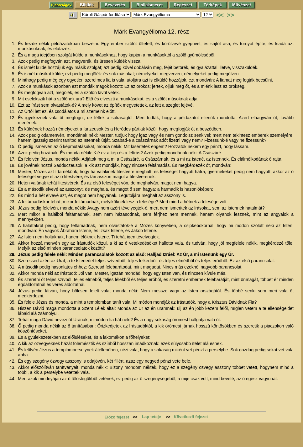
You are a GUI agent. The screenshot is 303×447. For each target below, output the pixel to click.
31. (13, 266)
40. (13, 343)
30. (13, 260)
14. (13, 135)
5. (14, 73)
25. (13, 214)
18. (13, 165)
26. (13, 225)
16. (13, 152)
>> (230, 15)
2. (14, 54)
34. (13, 290)
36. (13, 308)
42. (13, 361)
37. (13, 319)
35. (13, 302)
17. (13, 159)
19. (13, 171)
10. (13, 105)
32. (13, 273)
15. (13, 146)
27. (13, 236)
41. (13, 349)
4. (14, 67)
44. (13, 378)
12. (13, 117)
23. (13, 201)
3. (14, 61)
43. (13, 367)
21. (13, 189)
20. (13, 182)
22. (13, 195)
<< (220, 15)
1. (14, 43)
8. (14, 92)
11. (13, 111)
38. (13, 325)
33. (13, 279)
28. (13, 243)
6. (14, 79)
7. (14, 86)
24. (13, 207)
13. (13, 128)
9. (14, 98)
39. (13, 337)
